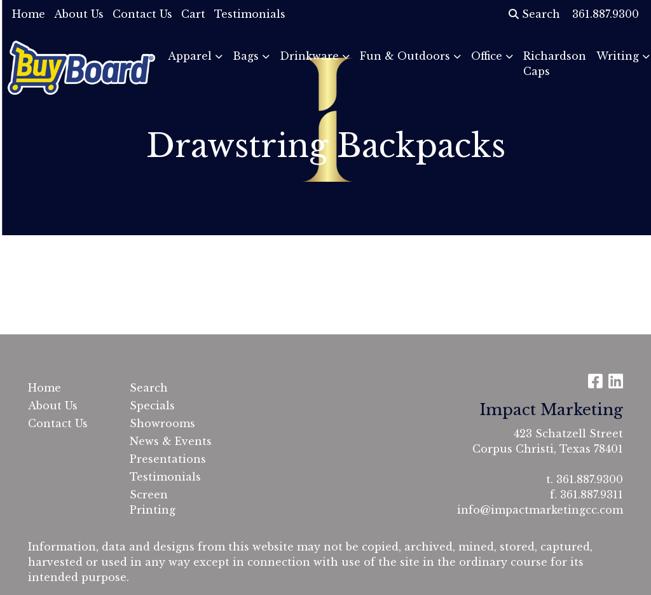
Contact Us (142, 14)
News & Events (171, 441)
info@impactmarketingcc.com (540, 509)
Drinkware (309, 56)
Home (28, 14)
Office (486, 56)
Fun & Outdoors (405, 56)
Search (534, 14)
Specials (152, 405)
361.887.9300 (589, 479)
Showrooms (162, 423)
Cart (193, 14)
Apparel (190, 56)
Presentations (168, 459)
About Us (79, 14)
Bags (246, 56)
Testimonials (249, 14)
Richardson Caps (554, 64)
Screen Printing (152, 502)
